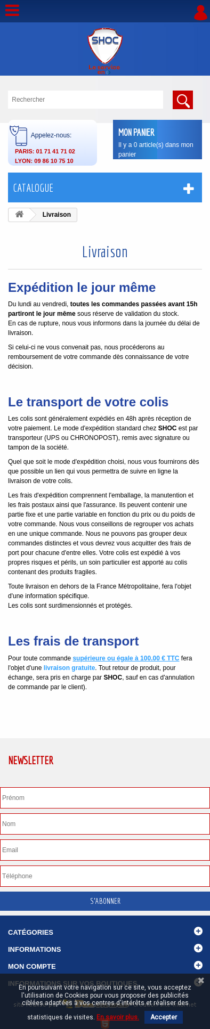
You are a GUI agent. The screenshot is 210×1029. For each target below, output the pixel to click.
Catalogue (33, 188)
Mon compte (32, 966)
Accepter (163, 1017)
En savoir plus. (117, 1017)
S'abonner (105, 900)
